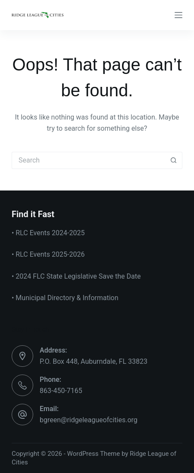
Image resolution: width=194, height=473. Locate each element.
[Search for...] (88, 160)
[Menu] (178, 15)
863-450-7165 (61, 391)
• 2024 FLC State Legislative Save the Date (76, 276)
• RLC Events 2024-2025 (48, 233)
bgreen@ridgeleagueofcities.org (89, 420)
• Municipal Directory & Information (65, 298)
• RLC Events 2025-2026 (48, 254)
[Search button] (173, 160)
